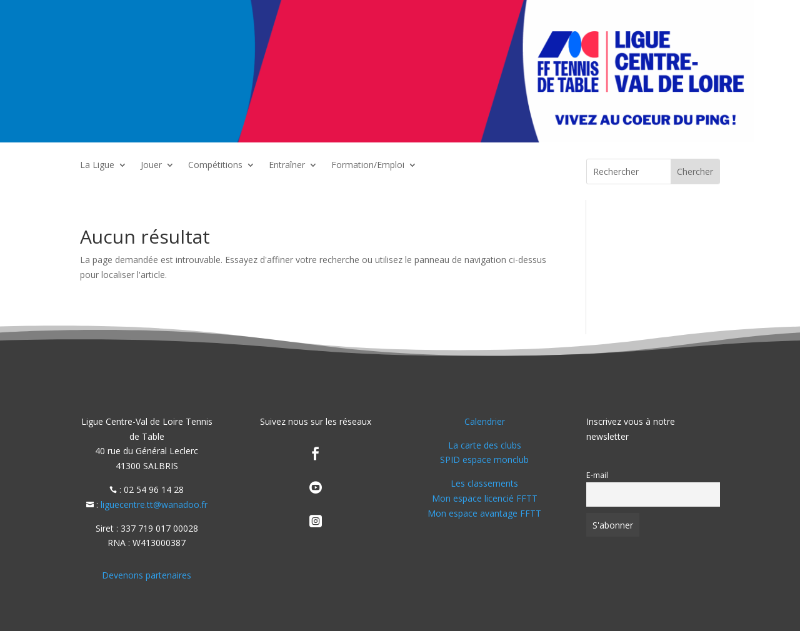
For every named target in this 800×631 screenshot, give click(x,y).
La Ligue (97, 166)
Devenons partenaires (146, 575)
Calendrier (484, 421)
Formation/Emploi (367, 166)
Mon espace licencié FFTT (485, 498)
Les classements (484, 483)
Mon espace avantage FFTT (484, 513)
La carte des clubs (484, 445)
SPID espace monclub (484, 459)
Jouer (151, 166)
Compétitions (215, 166)
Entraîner (287, 166)
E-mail (597, 475)
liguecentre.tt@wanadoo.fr (154, 504)
